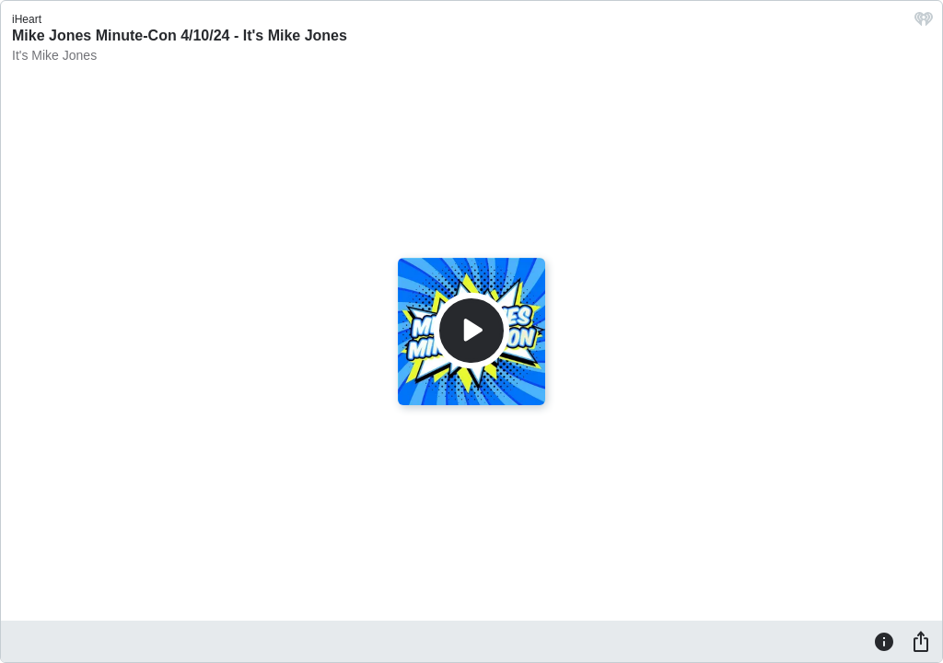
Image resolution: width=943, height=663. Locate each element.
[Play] (471, 330)
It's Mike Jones (54, 55)
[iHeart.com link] (923, 23)
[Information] (884, 640)
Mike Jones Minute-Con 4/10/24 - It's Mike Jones (179, 35)
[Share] (920, 640)
